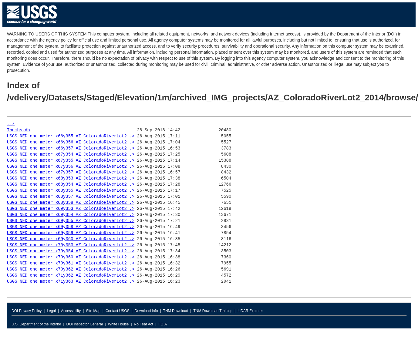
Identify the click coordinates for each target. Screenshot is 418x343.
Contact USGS (118, 311)
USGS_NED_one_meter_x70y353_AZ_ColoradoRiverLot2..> (70, 245)
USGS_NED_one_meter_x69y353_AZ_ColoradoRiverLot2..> (70, 209)
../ (11, 124)
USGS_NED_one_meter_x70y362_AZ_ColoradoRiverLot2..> (70, 269)
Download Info (146, 311)
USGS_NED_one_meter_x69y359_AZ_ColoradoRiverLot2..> (70, 233)
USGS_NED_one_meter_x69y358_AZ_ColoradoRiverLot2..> (70, 227)
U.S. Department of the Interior (36, 324)
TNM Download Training (212, 311)
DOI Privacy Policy (27, 311)
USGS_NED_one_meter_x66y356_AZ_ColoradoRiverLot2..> (70, 142)
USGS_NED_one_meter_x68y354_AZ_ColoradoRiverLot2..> (70, 184)
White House (118, 324)
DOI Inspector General (84, 324)
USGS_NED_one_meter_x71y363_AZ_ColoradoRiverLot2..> (70, 281)
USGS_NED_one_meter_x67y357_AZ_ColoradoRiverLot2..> (70, 172)
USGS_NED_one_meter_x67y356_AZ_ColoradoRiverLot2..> (70, 167)
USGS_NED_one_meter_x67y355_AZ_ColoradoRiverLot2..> (70, 160)
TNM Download (175, 311)
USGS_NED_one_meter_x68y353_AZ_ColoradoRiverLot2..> (70, 178)
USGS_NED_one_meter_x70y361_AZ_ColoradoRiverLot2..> (70, 263)
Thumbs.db (18, 130)
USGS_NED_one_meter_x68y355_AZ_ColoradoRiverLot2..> (70, 190)
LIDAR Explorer (250, 311)
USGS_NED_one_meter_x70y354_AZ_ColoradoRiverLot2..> (70, 251)
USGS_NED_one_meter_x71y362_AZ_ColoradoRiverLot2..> (70, 275)
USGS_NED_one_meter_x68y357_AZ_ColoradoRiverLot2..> (70, 197)
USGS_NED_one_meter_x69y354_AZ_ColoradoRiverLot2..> (70, 215)
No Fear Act (143, 324)
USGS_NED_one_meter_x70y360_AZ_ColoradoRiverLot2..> (70, 257)
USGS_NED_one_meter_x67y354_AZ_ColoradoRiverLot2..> (70, 154)
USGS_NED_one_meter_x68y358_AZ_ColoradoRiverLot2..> (70, 203)
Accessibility (71, 311)
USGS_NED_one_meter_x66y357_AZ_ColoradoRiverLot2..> (70, 148)
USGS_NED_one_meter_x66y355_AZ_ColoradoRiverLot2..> (70, 136)
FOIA (162, 324)
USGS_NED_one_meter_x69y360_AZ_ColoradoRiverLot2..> (70, 239)
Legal (51, 311)
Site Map (93, 311)
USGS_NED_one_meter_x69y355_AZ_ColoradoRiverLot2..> (70, 221)
